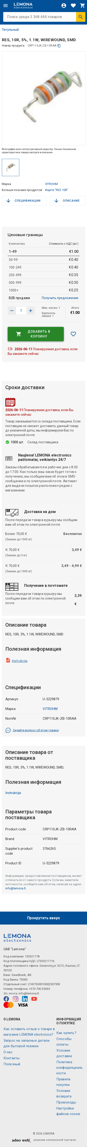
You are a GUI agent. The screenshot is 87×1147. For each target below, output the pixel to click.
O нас (8, 1052)
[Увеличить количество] (12, 310)
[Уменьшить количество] (30, 310)
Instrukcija (20, 661)
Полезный (11, 1064)
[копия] (59, 46)
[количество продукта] (21, 310)
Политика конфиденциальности (69, 1067)
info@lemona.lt (15, 888)
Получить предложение (60, 298)
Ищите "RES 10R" (56, 190)
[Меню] (5, 5)
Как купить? (66, 1033)
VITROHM (51, 184)
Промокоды (66, 1102)
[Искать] (80, 17)
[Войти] (64, 6)
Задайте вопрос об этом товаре (32, 730)
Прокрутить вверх (43, 918)
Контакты (11, 1058)
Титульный (10, 30)
